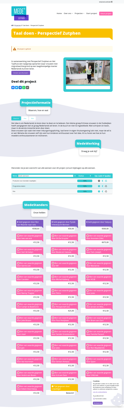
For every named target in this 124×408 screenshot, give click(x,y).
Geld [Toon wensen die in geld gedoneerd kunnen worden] (100, 176)
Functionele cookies (99, 399)
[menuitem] (59, 13)
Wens (43, 176)
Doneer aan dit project (20, 73)
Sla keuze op (98, 403)
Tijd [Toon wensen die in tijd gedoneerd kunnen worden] (95, 176)
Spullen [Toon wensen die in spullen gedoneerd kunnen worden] (108, 176)
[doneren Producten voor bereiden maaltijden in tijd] (102, 181)
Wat (32, 118)
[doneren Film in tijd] (99, 191)
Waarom (16, 118)
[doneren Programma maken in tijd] (99, 186)
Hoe (25, 118)
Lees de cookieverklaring (100, 392)
